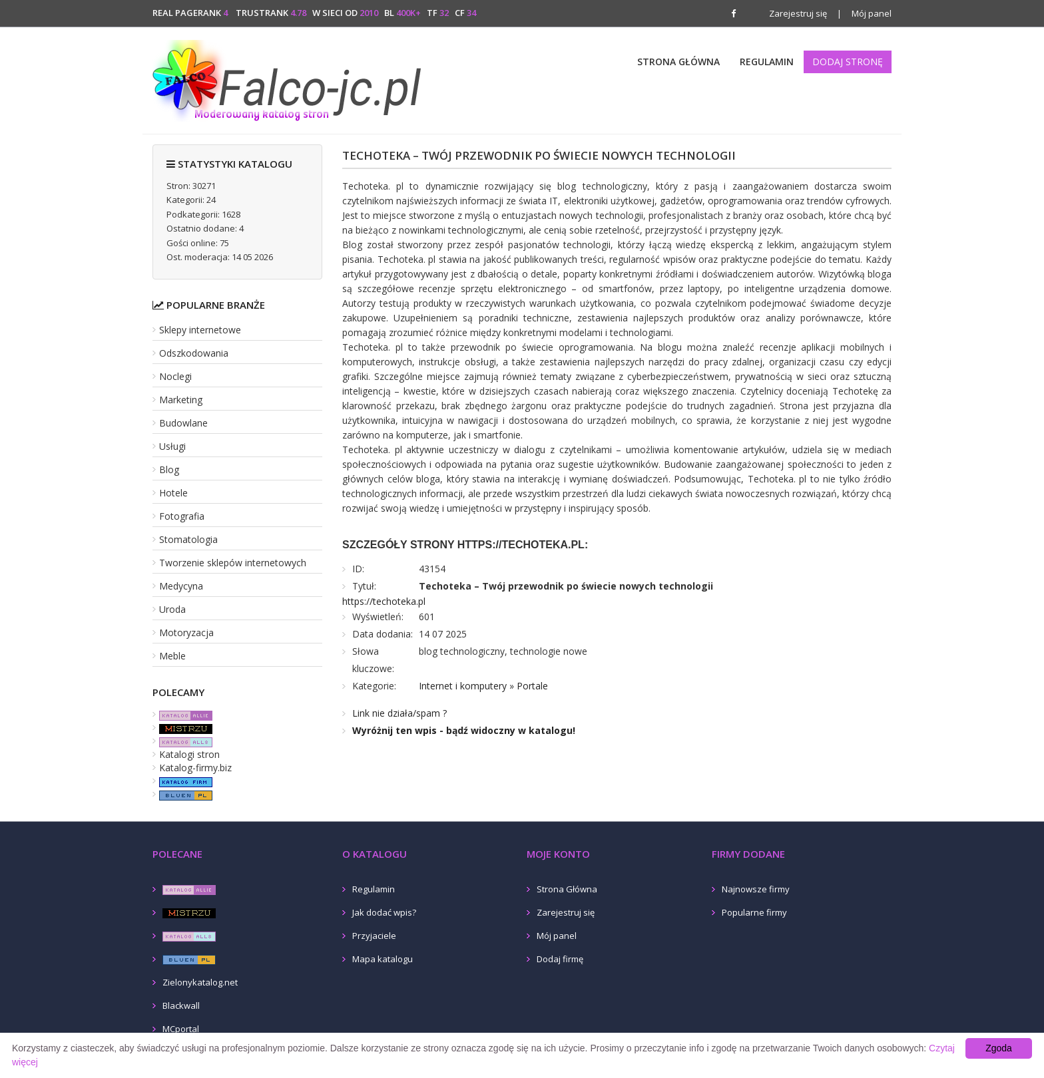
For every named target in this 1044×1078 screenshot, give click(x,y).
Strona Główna (678, 61)
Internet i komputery (463, 685)
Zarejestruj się (798, 13)
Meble (172, 655)
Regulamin (767, 61)
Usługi (172, 446)
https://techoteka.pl (383, 601)
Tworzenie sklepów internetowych (232, 562)
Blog (169, 469)
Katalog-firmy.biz (195, 767)
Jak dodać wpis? (384, 912)
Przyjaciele (374, 936)
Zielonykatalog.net (200, 982)
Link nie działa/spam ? (399, 713)
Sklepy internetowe (200, 329)
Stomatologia (188, 539)
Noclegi (175, 376)
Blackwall (181, 1005)
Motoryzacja (186, 632)
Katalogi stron (189, 754)
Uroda (172, 609)
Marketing (180, 399)
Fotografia (181, 516)
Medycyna (181, 586)
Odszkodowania (193, 353)
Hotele (173, 492)
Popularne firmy (754, 912)
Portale (532, 685)
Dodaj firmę (560, 959)
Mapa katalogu (382, 959)
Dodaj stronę (847, 61)
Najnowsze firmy (756, 889)
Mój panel (864, 13)
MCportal (180, 1029)
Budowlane (183, 423)
